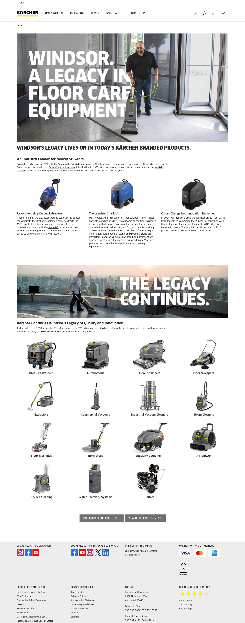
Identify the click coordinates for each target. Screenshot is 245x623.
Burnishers (95, 456)
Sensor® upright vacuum (62, 167)
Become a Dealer (25, 609)
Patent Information (80, 609)
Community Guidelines (82, 605)
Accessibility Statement (83, 600)
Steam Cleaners (203, 414)
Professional (76, 13)
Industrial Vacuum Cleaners (149, 414)
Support (95, 13)
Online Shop (137, 13)
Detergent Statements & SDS (31, 617)
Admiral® (26, 221)
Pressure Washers (41, 373)
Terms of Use (77, 592)
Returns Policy (132, 555)
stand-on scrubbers (129, 234)
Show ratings (185, 609)
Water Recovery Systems (95, 497)
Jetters (149, 497)
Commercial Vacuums (95, 414)
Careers (20, 605)
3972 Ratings (186, 605)
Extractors (41, 414)
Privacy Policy (78, 596)
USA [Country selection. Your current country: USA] (23, 3)
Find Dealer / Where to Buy (31, 592)
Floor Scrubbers (149, 373)
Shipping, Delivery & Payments (141, 551)
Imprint (75, 613)
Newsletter (22, 613)
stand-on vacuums (111, 237)
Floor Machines (41, 456)
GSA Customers (24, 596)
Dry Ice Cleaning (41, 497)
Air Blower (203, 456)
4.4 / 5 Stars (185, 601)
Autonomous (95, 373)
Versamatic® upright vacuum (74, 164)
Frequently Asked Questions (31, 600)
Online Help (148, 620)
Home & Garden (53, 13)
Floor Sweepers (203, 373)
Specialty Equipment (149, 456)
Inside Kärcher (115, 13)
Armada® (53, 227)
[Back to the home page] (29, 13)
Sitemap (75, 617)
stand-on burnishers (138, 237)
